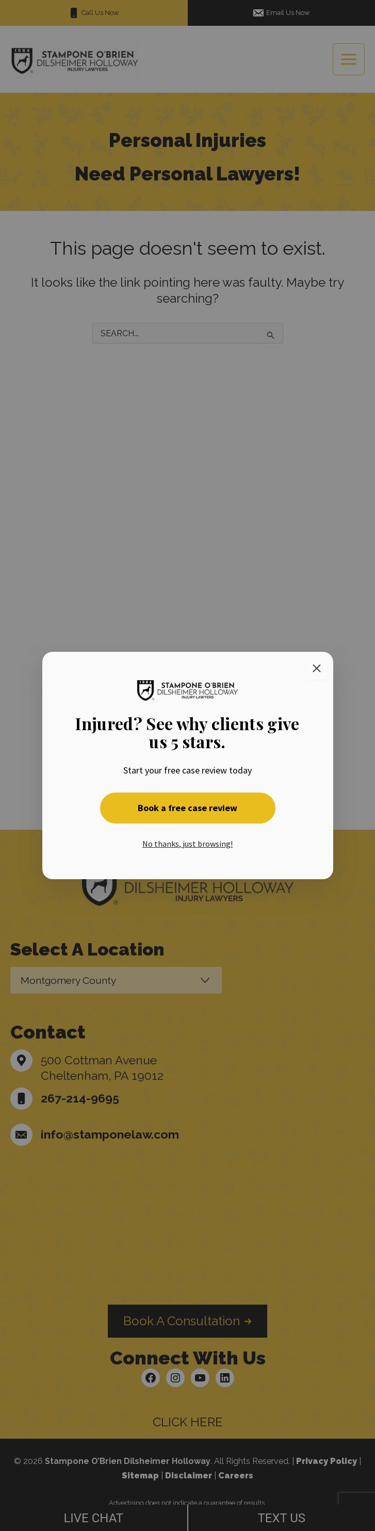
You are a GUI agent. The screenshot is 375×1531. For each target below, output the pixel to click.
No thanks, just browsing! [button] (187, 843)
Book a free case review (187, 808)
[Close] (316, 668)
